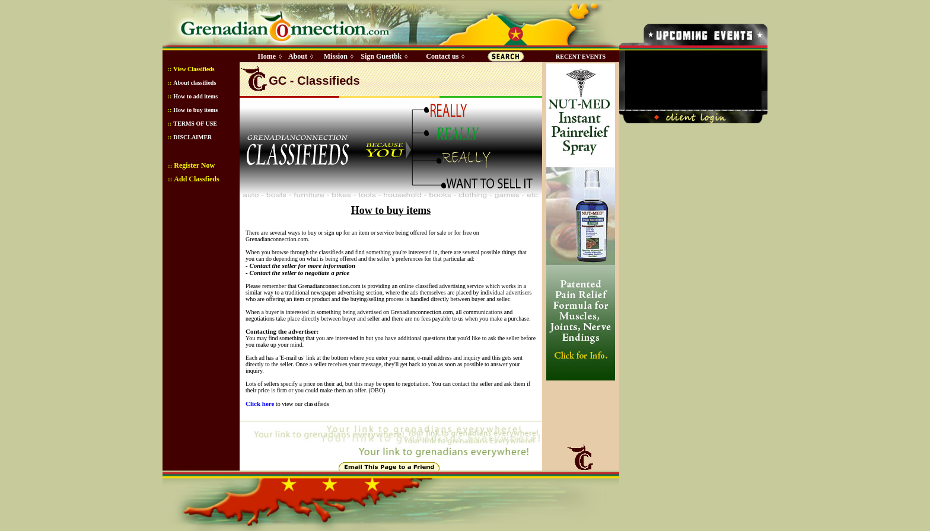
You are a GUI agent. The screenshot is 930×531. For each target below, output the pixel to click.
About (297, 56)
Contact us (442, 56)
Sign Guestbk (383, 56)
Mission (336, 56)
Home (266, 56)
